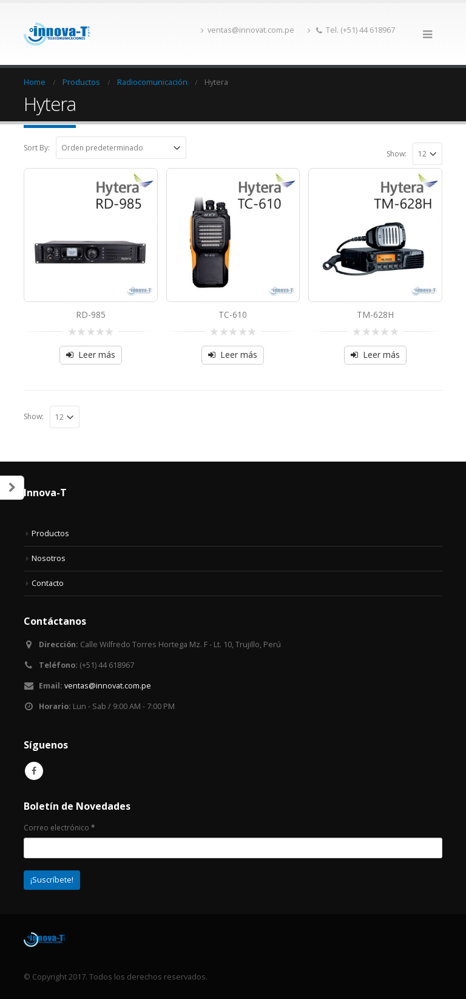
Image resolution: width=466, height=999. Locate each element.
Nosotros (49, 558)
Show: (397, 154)
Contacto (48, 583)
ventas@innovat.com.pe (247, 30)
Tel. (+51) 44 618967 (351, 30)
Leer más (96, 354)
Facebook (34, 771)
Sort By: (37, 148)
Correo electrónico (59, 827)
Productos (50, 533)
